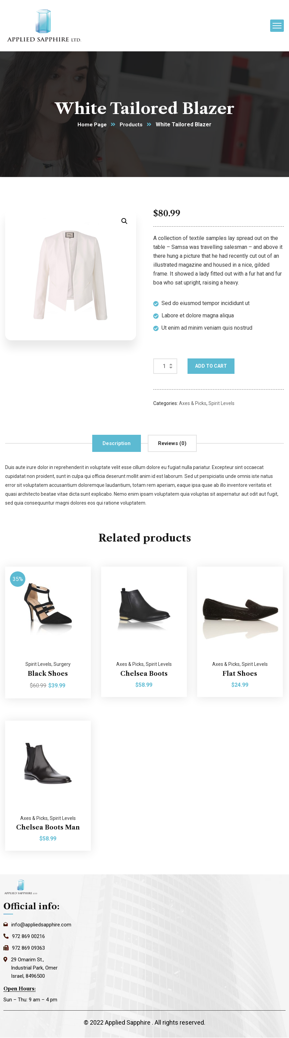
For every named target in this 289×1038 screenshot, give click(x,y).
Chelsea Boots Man (48, 828)
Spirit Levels (221, 403)
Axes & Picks (192, 403)
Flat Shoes (239, 674)
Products (132, 125)
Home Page (91, 125)
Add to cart (211, 366)
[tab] (116, 443)
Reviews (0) (172, 444)
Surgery (62, 664)
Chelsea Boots (144, 674)
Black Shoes (48, 674)
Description (117, 444)
